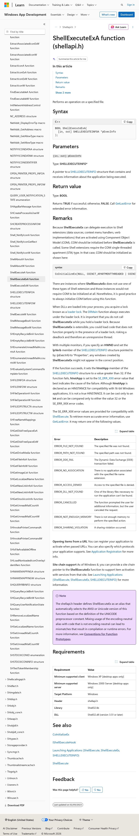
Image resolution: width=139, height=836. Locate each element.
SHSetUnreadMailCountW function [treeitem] (24, 646)
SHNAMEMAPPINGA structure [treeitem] (27, 571)
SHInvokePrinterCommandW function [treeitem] (26, 541)
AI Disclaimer (10, 828)
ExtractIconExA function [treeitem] (23, 72)
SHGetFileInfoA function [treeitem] (23, 459)
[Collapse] (44, 24)
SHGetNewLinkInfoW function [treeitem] (26, 492)
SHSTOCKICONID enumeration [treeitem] (27, 655)
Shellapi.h (67, 27)
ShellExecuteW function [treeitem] (23, 314)
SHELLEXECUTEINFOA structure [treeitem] (22, 294)
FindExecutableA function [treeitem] (24, 92)
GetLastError (123, 203)
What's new (108, 14)
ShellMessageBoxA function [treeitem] (25, 320)
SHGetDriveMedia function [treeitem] (25, 452)
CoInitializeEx (61, 734)
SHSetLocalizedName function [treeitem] (27, 626)
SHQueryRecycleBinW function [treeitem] (27, 598)
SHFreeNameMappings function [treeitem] (23, 422)
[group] (94, 274)
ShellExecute (60, 416)
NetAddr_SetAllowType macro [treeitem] (26, 142)
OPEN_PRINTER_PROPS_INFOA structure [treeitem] (27, 176)
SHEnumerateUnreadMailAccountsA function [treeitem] (27, 349)
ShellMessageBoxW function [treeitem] (25, 327)
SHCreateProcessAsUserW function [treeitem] (24, 215)
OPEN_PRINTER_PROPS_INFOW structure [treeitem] (27, 187)
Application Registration (106, 551)
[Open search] (122, 5)
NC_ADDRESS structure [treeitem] (23, 116)
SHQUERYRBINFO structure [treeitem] (25, 584)
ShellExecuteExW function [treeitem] (24, 285)
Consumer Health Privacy (103, 828)
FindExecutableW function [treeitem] (24, 98)
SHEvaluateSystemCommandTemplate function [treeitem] (27, 371)
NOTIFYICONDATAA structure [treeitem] (26, 149)
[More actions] (133, 27)
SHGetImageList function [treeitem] (24, 472)
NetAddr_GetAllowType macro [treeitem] (26, 136)
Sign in (131, 4)
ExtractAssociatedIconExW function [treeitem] (24, 46)
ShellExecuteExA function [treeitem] (24, 279)
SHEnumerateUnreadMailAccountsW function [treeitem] (27, 360)
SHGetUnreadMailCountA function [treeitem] (24, 508)
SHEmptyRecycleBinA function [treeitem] (27, 334)
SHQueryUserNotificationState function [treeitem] (27, 607)
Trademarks (28, 833)
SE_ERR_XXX (106, 378)
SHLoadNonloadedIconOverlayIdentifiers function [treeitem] (27, 563)
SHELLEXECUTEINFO (83, 171)
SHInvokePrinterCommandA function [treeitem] (25, 530)
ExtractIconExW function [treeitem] (23, 79)
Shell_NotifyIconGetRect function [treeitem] (23, 244)
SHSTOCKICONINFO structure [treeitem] (27, 661)
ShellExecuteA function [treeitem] (22, 272)
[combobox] (24, 32)
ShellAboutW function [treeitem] (22, 266)
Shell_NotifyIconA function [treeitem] (25, 235)
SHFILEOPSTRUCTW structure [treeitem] (26, 413)
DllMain (93, 312)
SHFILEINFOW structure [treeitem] (23, 386)
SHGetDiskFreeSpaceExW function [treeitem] (24, 444)
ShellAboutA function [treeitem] (22, 259)
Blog (47, 828)
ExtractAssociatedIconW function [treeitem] (23, 57)
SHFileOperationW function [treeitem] (25, 400)
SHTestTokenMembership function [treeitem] (24, 670)
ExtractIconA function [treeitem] (22, 65)
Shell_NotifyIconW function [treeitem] (25, 252)
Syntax (59, 72)
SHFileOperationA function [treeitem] (25, 393)
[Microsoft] (6, 5)
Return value (63, 82)
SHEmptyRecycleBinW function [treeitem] (27, 340)
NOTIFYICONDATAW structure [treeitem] (27, 155)
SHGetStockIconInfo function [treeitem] (26, 499)
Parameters (62, 77)
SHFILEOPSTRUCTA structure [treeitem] (26, 406)
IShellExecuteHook (64, 742)
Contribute (63, 828)
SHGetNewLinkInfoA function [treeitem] (26, 485)
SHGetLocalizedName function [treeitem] (27, 479)
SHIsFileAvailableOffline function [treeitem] (23, 552)
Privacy (78, 828)
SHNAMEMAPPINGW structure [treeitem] (27, 578)
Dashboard (127, 14)
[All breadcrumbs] (56, 27)
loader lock (74, 312)
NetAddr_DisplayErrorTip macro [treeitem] (27, 123)
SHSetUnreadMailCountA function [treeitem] (24, 635)
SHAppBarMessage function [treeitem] (25, 206)
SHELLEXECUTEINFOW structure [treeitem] (22, 305)
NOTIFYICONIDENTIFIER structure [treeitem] (23, 165)
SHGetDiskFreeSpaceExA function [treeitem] (23, 433)
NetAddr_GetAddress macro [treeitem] (25, 129)
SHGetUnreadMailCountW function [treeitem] (24, 519)
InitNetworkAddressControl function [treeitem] (25, 107)
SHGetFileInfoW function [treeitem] (24, 466)
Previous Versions (31, 828)
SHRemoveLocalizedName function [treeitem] (24, 618)
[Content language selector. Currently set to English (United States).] (19, 820)
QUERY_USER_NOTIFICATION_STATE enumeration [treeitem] (27, 198)
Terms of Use (10, 833)
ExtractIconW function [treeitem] (22, 85)
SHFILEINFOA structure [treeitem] (23, 380)
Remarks (60, 87)
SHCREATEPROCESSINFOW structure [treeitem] (25, 226)
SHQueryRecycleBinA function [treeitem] (27, 591)
